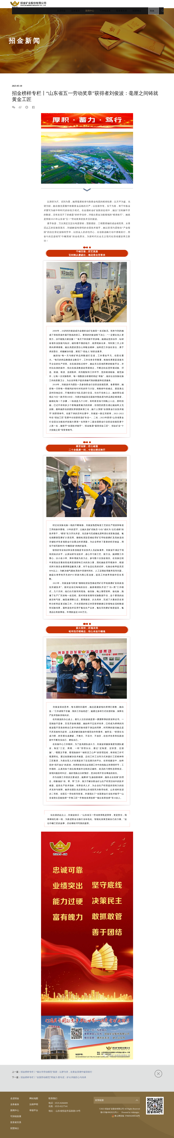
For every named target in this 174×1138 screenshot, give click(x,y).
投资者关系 (121, 4)
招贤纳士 (136, 4)
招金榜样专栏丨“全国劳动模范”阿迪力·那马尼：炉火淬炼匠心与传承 (53, 1077)
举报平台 (33, 1110)
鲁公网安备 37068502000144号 (126, 1116)
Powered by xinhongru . (131, 1112)
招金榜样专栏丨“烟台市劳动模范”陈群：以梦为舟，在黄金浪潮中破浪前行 (56, 1072)
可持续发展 (105, 4)
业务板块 (75, 4)
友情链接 (99, 1100)
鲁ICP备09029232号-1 (109, 1112)
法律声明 (33, 1104)
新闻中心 (89, 5)
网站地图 (33, 1098)
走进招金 (61, 4)
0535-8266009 (61, 1103)
